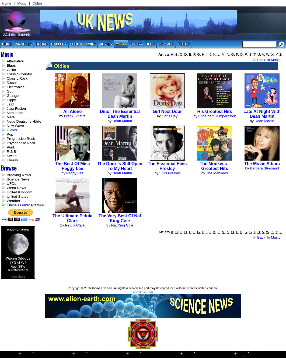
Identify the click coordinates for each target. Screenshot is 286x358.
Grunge (13, 96)
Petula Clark (75, 225)
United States (17, 196)
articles (24, 44)
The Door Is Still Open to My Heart (119, 166)
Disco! (12, 83)
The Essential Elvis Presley (167, 166)
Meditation (15, 113)
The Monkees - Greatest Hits (214, 166)
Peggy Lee (74, 173)
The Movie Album (262, 163)
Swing (11, 156)
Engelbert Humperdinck (217, 116)
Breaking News (19, 175)
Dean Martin (122, 121)
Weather (13, 201)
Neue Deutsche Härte (24, 121)
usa (170, 44)
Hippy (11, 100)
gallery (59, 44)
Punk (11, 147)
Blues (11, 65)
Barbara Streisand (264, 168)
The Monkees (217, 173)
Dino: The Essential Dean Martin (120, 114)
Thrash (12, 160)
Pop (10, 134)
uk (160, 44)
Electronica (16, 87)
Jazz (10, 104)
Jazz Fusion (16, 109)
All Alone (72, 111)
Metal (11, 117)
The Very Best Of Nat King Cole (120, 218)
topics (136, 44)
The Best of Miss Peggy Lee (72, 166)
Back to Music (268, 60)
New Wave (15, 126)
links (91, 44)
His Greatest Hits (214, 111)
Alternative (15, 61)
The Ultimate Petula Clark (72, 218)
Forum (76, 44)
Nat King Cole (122, 225)
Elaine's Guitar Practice (25, 205)
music (121, 44)
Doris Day (170, 116)
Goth (11, 91)
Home (6, 3)
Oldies (38, 3)
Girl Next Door (167, 111)
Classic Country (19, 74)
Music (21, 3)
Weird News (16, 188)
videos (183, 44)
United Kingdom (19, 192)
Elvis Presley (169, 173)
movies (105, 44)
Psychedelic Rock (21, 143)
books (41, 44)
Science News (18, 179)
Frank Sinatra (75, 116)
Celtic (11, 70)
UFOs (150, 44)
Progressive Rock (21, 139)
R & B (11, 152)
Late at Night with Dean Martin (262, 114)
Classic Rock (17, 78)
